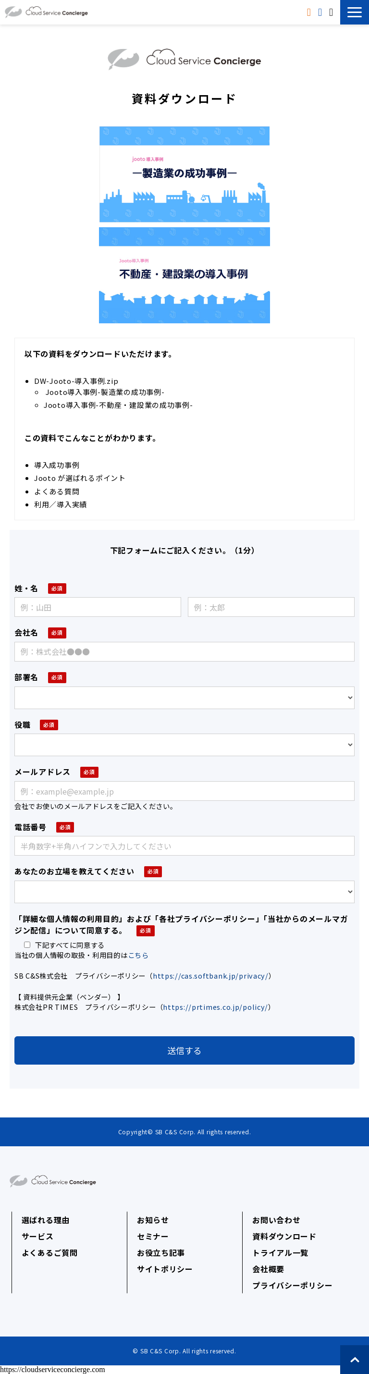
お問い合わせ (276, 1220)
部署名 (26, 677)
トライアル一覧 (280, 1252)
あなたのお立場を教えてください (74, 871)
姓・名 (26, 588)
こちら (138, 955)
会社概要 (268, 1269)
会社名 (26, 632)
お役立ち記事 (161, 1252)
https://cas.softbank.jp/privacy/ (211, 975)
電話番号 (30, 827)
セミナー (153, 1236)
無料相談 (332, 12)
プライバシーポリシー (292, 1285)
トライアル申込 (321, 12)
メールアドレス (42, 771)
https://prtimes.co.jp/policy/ (215, 1007)
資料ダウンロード (310, 12)
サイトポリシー (165, 1269)
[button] (354, 12)
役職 (22, 724)
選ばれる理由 (46, 1220)
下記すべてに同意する (64, 945)
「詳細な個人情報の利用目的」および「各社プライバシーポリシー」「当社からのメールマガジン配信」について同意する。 (181, 924)
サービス (38, 1236)
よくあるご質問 (50, 1252)
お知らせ (153, 1220)
